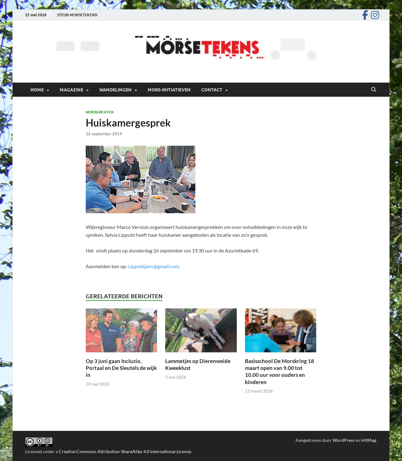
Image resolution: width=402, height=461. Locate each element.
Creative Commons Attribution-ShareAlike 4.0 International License (125, 451)
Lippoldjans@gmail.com (153, 266)
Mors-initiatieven (169, 89)
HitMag (368, 440)
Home (37, 89)
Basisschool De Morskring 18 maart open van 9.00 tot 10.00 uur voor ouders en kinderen (279, 371)
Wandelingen (115, 89)
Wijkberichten (99, 112)
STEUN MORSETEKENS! (77, 15)
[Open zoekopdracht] (373, 90)
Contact (211, 89)
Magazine (71, 89)
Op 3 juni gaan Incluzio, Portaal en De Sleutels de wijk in (121, 368)
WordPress (344, 440)
